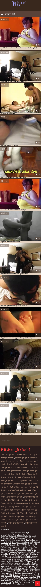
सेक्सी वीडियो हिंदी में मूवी (11, 500)
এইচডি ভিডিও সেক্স (23, 580)
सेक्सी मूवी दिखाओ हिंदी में (12, 474)
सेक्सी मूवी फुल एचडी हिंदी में (26, 477)
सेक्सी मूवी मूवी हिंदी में (8, 481)
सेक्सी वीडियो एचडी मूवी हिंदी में (14, 494)
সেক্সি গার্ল (4, 551)
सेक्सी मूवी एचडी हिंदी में (14, 471)
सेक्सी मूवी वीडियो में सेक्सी (24, 481)
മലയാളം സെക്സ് (28, 577)
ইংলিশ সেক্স (11, 546)
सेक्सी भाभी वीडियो (13, 558)
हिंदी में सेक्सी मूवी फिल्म (16, 516)
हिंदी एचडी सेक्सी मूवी (29, 573)
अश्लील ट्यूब (13, 551)
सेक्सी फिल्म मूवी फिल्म (14, 572)
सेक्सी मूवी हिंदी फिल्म (8, 540)
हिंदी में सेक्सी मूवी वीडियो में (15, 520)
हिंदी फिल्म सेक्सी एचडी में (22, 503)
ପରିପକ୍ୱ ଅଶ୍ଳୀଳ (21, 563)
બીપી (35, 547)
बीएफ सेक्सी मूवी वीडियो (29, 558)
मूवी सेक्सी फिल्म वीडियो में (17, 461)
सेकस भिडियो (20, 540)
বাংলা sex (21, 539)
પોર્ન (37, 579)
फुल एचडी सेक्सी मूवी (19, 579)
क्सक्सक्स (8, 577)
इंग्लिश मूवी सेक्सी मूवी (8, 537)
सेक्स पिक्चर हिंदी (27, 542)
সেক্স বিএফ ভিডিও (23, 546)
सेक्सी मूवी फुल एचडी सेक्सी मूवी (19, 553)
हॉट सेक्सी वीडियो (6, 568)
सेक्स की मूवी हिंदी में (13, 464)
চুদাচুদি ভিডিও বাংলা (24, 544)
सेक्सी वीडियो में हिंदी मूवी (14, 497)
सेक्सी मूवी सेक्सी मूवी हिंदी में (23, 484)
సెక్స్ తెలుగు (32, 563)
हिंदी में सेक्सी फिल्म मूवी (29, 510)
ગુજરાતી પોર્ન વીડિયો (8, 535)
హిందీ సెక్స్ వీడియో (24, 556)
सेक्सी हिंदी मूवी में (26, 500)
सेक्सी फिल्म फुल (18, 568)
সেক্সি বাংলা (27, 547)
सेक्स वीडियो (5, 566)
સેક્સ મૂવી (29, 568)
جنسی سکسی (31, 539)
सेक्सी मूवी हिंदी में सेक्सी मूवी (17, 490)
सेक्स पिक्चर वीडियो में (25, 551)
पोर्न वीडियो (20, 554)
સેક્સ (33, 582)
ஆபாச (3, 549)
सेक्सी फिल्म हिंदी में (14, 549)
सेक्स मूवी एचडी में (26, 464)
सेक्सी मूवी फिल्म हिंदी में (8, 477)
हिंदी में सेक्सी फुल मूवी (8, 513)
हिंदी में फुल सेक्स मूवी (31, 566)
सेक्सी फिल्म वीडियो (11, 556)
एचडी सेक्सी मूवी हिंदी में (8, 454)
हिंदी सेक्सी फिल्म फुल (22, 582)
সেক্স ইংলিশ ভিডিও (13, 542)
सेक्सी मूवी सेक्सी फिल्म (13, 573)
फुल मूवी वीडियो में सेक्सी (24, 454)
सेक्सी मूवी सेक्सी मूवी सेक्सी (26, 537)
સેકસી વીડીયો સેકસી (9, 539)
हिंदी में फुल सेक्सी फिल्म (16, 507)
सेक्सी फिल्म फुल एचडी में (21, 468)
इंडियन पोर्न (16, 577)
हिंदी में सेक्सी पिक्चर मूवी (12, 510)
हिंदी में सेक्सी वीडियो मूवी (15, 523)
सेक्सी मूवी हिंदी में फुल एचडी (18, 487)
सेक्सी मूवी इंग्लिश (17, 566)
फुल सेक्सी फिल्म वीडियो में (20, 570)
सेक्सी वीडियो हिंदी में (8, 580)
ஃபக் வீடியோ (18, 584)
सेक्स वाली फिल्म (7, 565)
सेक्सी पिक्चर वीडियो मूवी (30, 565)
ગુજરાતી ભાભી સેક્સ (8, 560)
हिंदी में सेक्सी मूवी (22, 513)
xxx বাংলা (17, 565)
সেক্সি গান (31, 579)
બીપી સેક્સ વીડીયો (28, 549)
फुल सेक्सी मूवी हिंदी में (22, 458)
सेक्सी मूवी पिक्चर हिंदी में (29, 474)
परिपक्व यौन (21, 535)
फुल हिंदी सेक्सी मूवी (12, 561)
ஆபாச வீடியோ (7, 563)
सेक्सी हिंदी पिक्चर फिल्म (28, 561)
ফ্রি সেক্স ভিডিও (31, 535)
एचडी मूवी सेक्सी (22, 560)
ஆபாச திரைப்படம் (14, 547)
